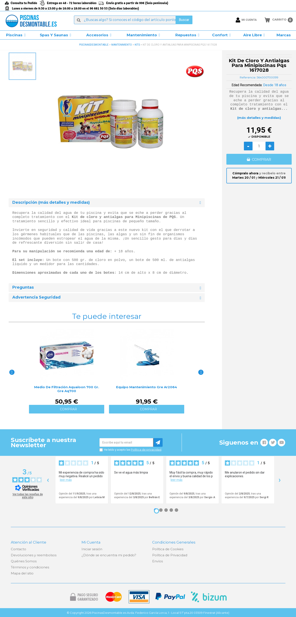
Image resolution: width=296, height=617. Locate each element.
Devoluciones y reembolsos (33, 555)
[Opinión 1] (156, 511)
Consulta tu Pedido (24, 3)
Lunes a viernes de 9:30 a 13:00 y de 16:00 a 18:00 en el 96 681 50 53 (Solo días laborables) (75, 8)
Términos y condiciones (30, 567)
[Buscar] (133, 20)
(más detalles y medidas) (259, 118)
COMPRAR (261, 159)
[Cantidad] (259, 146)
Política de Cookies (167, 549)
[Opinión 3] (166, 510)
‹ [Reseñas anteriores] (48, 479)
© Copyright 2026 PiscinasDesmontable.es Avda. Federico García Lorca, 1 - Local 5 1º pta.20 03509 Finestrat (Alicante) (148, 612)
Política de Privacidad (169, 555)
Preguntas (23, 287)
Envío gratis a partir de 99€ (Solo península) (137, 3)
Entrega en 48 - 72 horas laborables (71, 3)
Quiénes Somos (24, 561)
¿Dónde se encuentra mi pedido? (109, 555)
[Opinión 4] (171, 510)
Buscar (184, 20)
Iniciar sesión (92, 549)
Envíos (157, 561)
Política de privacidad (146, 449)
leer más (66, 480)
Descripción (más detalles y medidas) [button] (51, 202)
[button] (16, 35)
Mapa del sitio (22, 573)
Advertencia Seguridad (36, 297)
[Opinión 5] (176, 510)
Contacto (18, 549)
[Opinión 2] (161, 510)
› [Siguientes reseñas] (279, 479)
